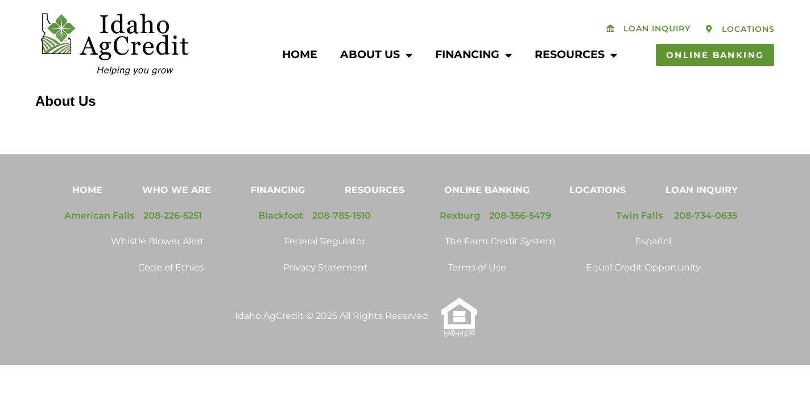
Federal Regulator (324, 274)
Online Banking (487, 223)
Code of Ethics (171, 301)
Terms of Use (477, 301)
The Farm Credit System (500, 274)
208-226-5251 (172, 249)
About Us (376, 55)
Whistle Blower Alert (157, 274)
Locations (597, 223)
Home (299, 54)
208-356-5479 (520, 249)
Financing (473, 55)
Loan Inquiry (702, 223)
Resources (576, 55)
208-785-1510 (341, 249)
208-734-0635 (705, 249)
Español (653, 274)
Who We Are (176, 223)
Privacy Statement (325, 301)
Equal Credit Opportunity (643, 301)
